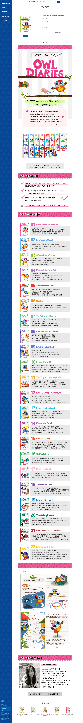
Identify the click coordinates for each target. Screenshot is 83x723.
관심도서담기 (58, 32)
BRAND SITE (4, 708)
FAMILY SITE (4, 710)
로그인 (66, 2)
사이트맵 (75, 2)
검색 (58, 1)
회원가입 (70, 2)
